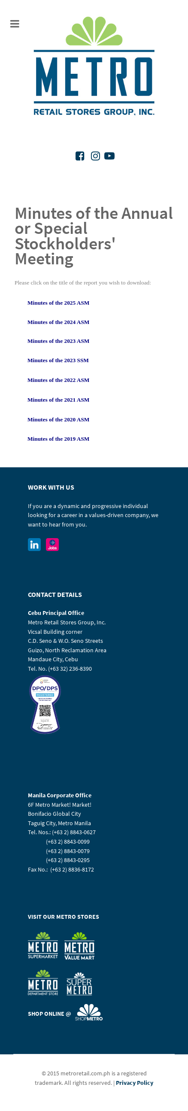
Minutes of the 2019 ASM (58, 439)
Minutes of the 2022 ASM (58, 380)
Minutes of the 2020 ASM (58, 419)
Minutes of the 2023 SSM (58, 360)
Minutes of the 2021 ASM (58, 400)
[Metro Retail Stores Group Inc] (94, 67)
